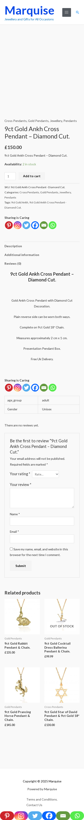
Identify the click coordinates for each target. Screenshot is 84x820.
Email (14, 531)
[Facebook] (35, 388)
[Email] (44, 388)
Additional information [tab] (21, 255)
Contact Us (34, 805)
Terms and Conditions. (42, 799)
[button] (77, 12)
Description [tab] (13, 246)
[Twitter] (26, 388)
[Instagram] (18, 388)
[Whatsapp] (52, 388)
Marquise (29, 10)
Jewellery (56, 121)
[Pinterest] (9, 388)
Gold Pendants (38, 121)
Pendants (70, 121)
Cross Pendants (15, 121)
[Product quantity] (10, 176)
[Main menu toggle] (66, 12)
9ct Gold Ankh (19, 202)
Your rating (20, 474)
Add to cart (32, 176)
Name (15, 514)
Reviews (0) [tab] (12, 263)
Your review (20, 484)
